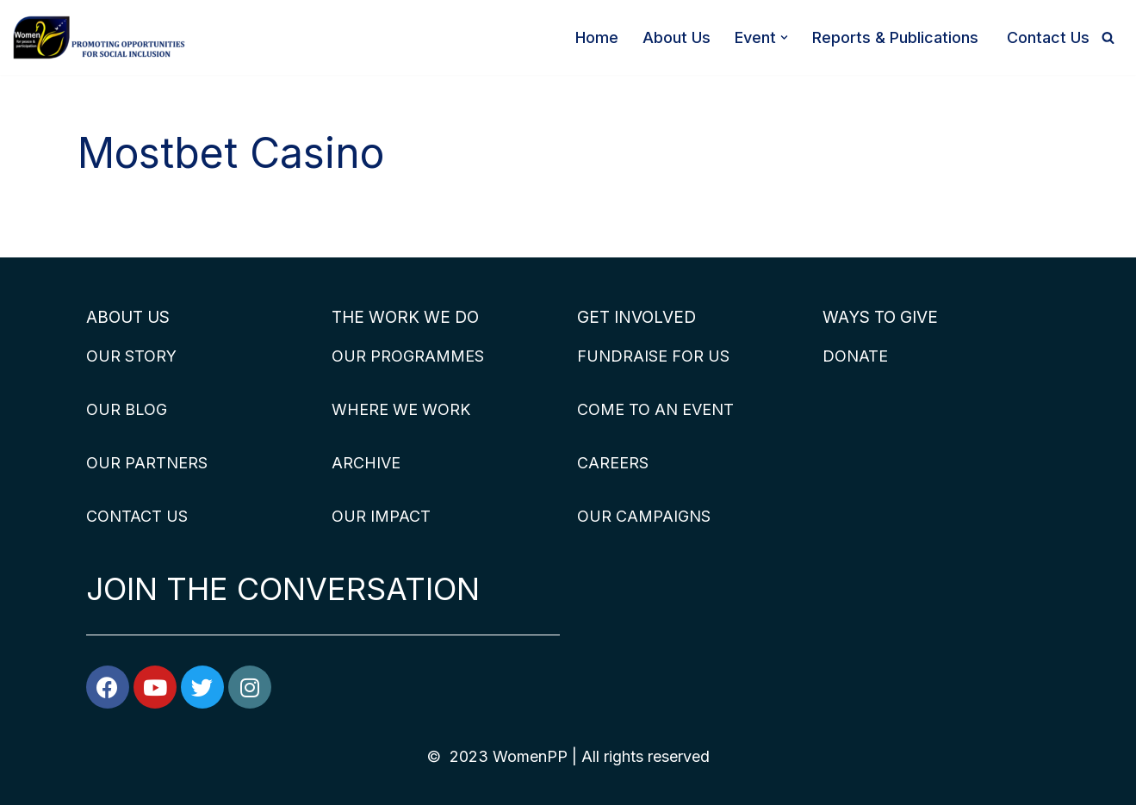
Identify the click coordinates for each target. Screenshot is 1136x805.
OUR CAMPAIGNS (644, 516)
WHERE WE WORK (401, 409)
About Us (676, 37)
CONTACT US (137, 516)
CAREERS (613, 463)
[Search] (1108, 37)
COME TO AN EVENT (655, 409)
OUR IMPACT (381, 516)
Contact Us (1048, 37)
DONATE (855, 356)
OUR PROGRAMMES (408, 356)
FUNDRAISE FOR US (653, 356)
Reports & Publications (897, 37)
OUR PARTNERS (147, 463)
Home (596, 37)
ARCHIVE (366, 463)
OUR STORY (131, 356)
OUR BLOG (126, 409)
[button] (784, 37)
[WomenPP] (99, 37)
